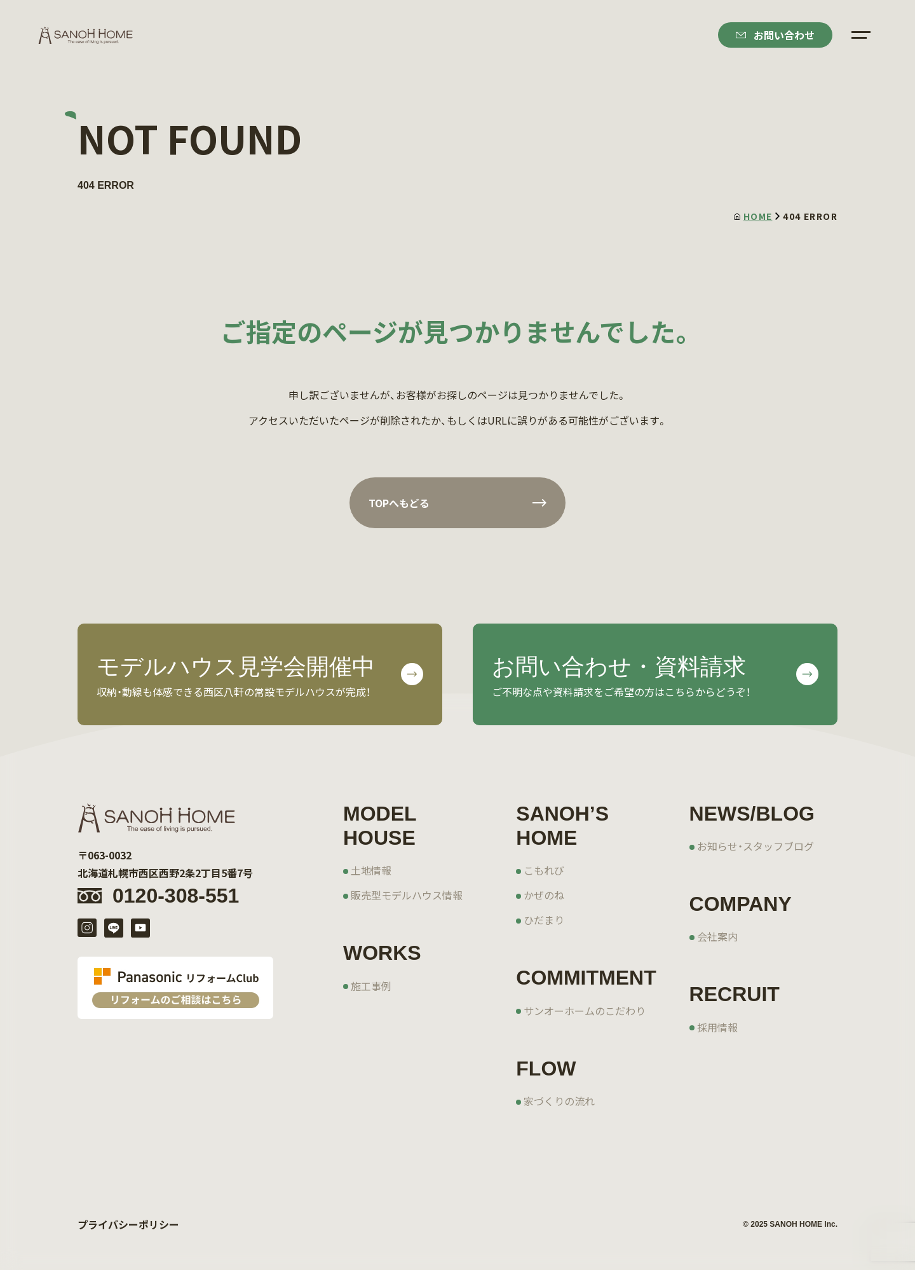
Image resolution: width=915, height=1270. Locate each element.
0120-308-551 (175, 895)
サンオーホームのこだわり (585, 1010)
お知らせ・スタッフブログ (755, 846)
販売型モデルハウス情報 (407, 895)
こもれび (544, 870)
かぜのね (544, 895)
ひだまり (544, 919)
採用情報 (717, 1027)
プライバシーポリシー (128, 1224)
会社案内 (717, 936)
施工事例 (371, 985)
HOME (753, 216)
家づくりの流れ (559, 1101)
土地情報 (371, 870)
